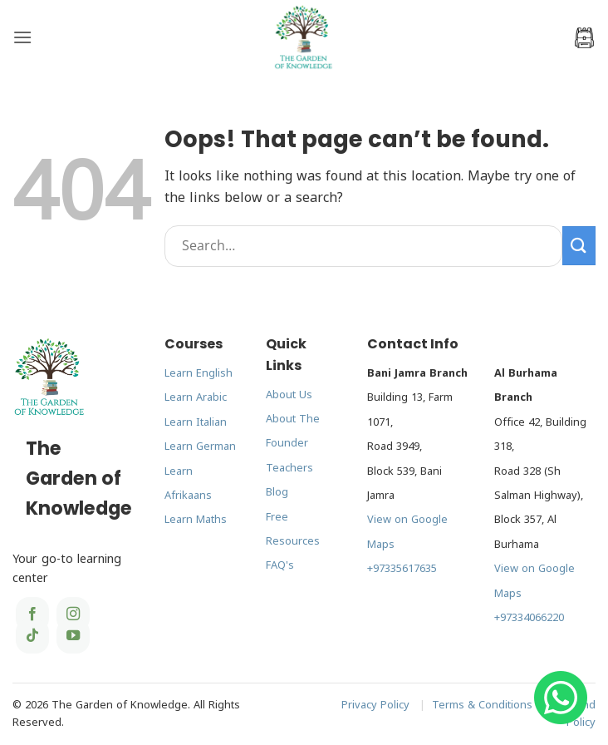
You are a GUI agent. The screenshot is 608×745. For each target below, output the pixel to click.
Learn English (198, 373)
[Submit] (579, 245)
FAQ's (280, 565)
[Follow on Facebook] (32, 614)
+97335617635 (402, 569)
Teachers (289, 468)
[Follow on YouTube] (73, 636)
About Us (289, 395)
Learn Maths (195, 520)
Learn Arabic (195, 397)
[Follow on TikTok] (32, 636)
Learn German (200, 446)
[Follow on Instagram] (73, 614)
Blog (277, 492)
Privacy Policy (375, 705)
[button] (22, 37)
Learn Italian (195, 422)
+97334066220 (529, 618)
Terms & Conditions (482, 705)
